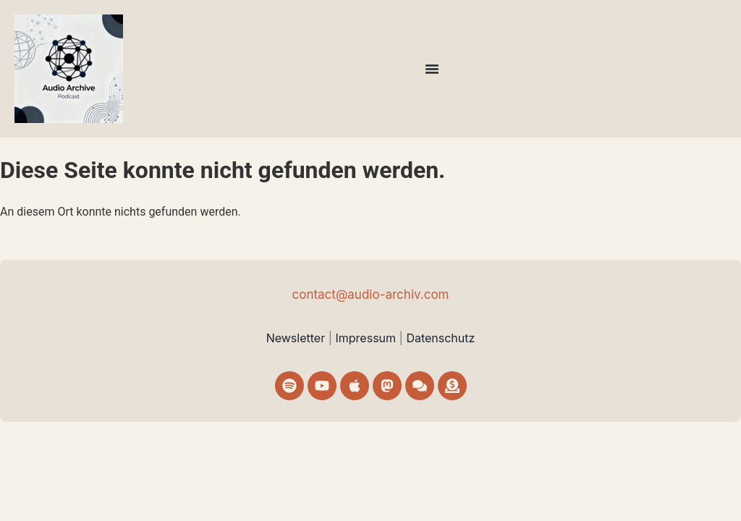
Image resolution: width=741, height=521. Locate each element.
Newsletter (296, 338)
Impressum (367, 338)
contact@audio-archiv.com (370, 294)
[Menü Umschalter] (432, 69)
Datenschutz (440, 338)
